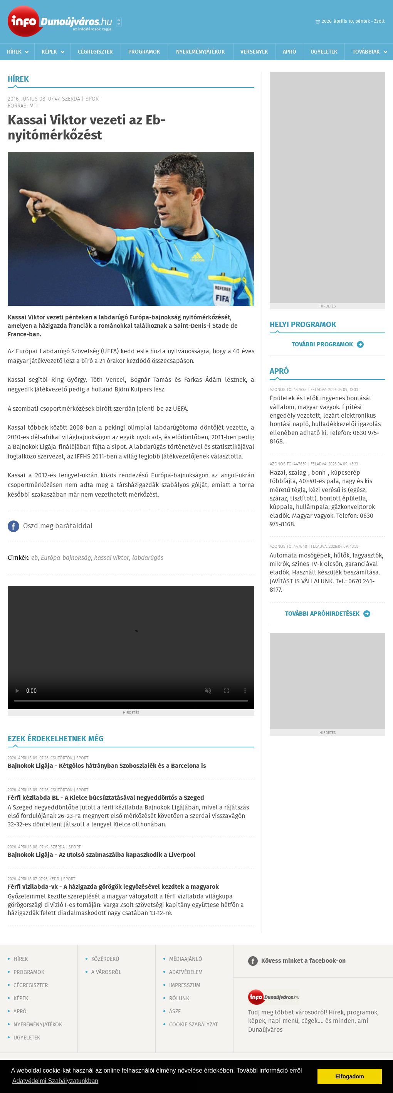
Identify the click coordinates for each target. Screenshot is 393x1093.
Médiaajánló (185, 959)
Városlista (119, 22)
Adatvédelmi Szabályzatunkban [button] (55, 1081)
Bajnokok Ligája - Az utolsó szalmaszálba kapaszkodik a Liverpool (101, 855)
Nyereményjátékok (200, 52)
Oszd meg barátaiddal (57, 526)
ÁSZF (175, 1011)
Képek (49, 52)
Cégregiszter (95, 52)
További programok (322, 344)
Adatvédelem (186, 972)
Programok (144, 52)
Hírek (14, 52)
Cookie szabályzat (193, 1025)
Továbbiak (366, 52)
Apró (289, 52)
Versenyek (254, 52)
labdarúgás (147, 558)
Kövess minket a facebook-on (303, 961)
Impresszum (184, 985)
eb (34, 558)
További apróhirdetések (322, 613)
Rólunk (179, 998)
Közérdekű (105, 959)
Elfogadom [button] (350, 1076)
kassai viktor (111, 558)
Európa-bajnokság (66, 558)
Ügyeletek (324, 52)
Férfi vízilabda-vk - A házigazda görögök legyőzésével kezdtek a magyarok (113, 887)
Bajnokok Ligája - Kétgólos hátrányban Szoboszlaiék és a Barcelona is (107, 766)
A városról (106, 972)
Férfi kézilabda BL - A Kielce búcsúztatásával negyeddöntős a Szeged (106, 798)
